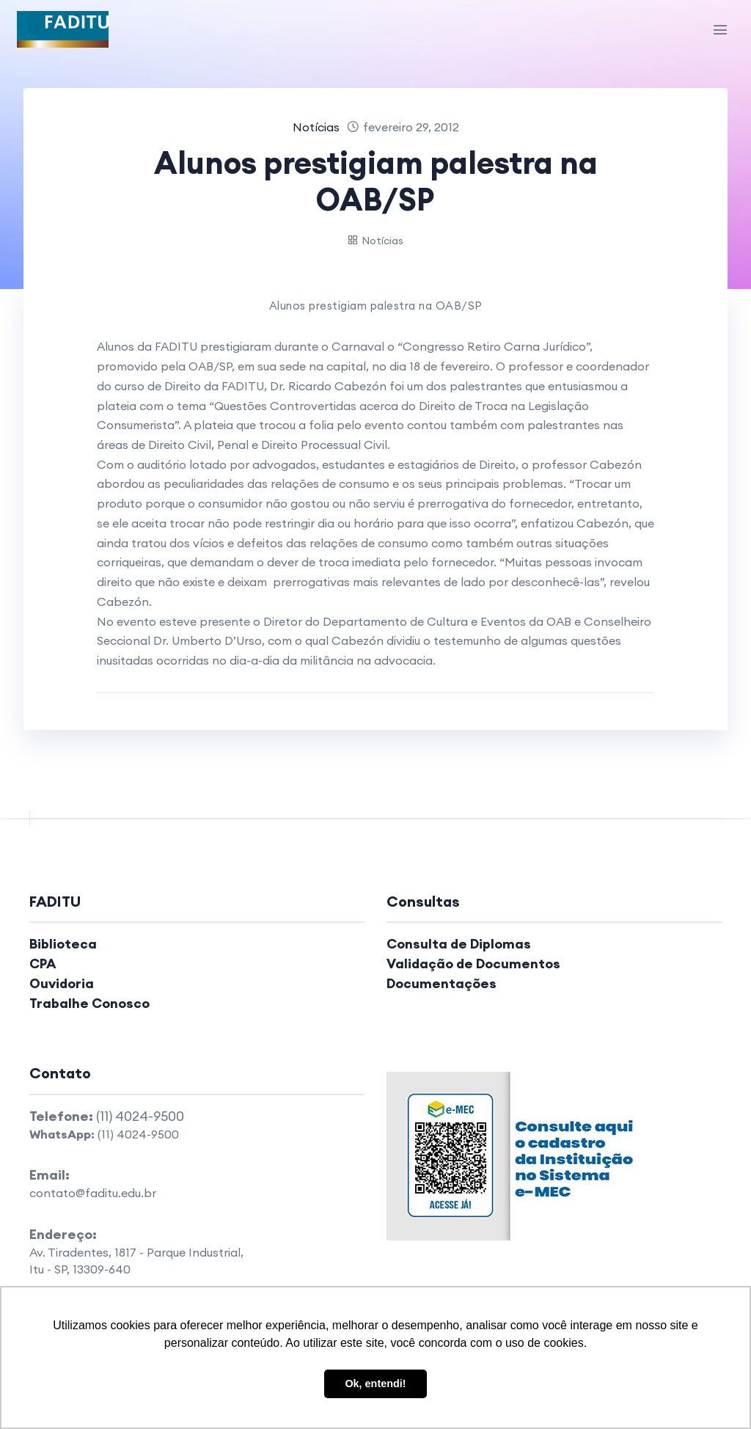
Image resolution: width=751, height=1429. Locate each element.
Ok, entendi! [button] (375, 1383)
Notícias (316, 127)
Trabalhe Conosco (89, 1003)
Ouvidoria (61, 983)
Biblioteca (63, 943)
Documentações (442, 983)
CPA (42, 963)
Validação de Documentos (473, 963)
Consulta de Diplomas (459, 943)
